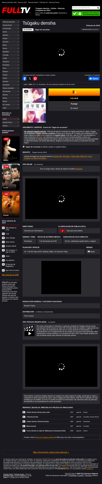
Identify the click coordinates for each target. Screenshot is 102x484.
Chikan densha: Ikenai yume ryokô (38, 412)
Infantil (5, 78)
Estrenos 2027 (22, 2)
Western (5, 71)
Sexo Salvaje (10, 238)
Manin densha (31, 426)
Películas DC (44, 2)
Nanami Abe (57, 156)
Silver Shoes (10, 242)
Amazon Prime (7, 122)
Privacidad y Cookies (76, 475)
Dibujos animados (8, 88)
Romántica (6, 65)
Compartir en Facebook (25, 78)
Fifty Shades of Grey (11, 229)
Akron (8, 256)
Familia (5, 75)
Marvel (5, 101)
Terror (4, 68)
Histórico (5, 35)
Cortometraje (7, 28)
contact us (90, 468)
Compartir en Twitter (30, 78)
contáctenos (65, 467)
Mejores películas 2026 (9, 2)
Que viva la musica (12, 270)
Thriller (5, 58)
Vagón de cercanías (42, 30)
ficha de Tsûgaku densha (45, 437)
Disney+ (5, 125)
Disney (5, 98)
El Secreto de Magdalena (10, 265)
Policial (5, 38)
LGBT (4, 108)
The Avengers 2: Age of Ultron (11, 251)
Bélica (5, 45)
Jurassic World (11, 246)
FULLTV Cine (70, 474)
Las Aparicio (10, 260)
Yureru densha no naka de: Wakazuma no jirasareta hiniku (46, 431)
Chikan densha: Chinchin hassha (38, 421)
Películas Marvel (33, 2)
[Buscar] (86, 8)
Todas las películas (9, 22)
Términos (88, 475)
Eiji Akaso (66, 156)
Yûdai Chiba (75, 156)
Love (7, 234)
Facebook (93, 78)
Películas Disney (54, 2)
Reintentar (78, 169)
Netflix (5, 119)
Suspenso (6, 61)
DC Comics (6, 104)
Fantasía (5, 81)
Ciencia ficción (7, 25)
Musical (5, 95)
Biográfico (6, 51)
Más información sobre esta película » (51, 452)
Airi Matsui (42, 158)
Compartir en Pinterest (35, 78)
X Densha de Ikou (32, 417)
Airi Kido (34, 158)
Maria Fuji (83, 156)
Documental (6, 91)
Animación (6, 85)
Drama (5, 48)
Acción (5, 32)
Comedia (5, 55)
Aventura (5, 42)
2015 (40, 137)
